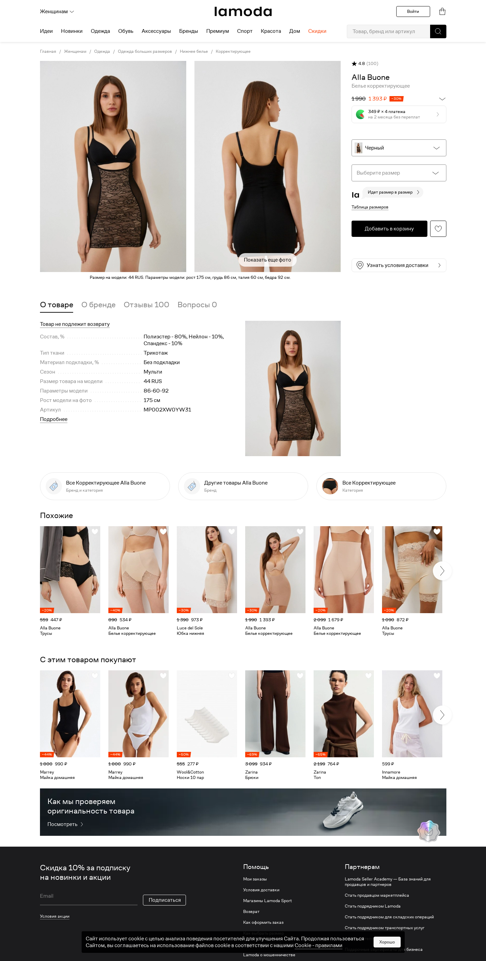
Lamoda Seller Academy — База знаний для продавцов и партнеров (388, 881)
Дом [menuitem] (294, 31)
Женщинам (57, 11)
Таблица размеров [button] (370, 207)
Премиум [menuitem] (217, 31)
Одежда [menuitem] (100, 31)
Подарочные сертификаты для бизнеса (384, 949)
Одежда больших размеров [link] (145, 51)
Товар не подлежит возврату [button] (75, 324)
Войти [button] (413, 11)
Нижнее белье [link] (194, 51)
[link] (243, 11)
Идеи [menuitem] (46, 31)
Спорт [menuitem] (245, 31)
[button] (438, 31)
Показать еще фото (267, 259)
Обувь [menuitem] (125, 31)
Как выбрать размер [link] (263, 933)
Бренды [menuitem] (188, 31)
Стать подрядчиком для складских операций (389, 917)
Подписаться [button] (165, 900)
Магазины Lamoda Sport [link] (267, 900)
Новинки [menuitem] (72, 31)
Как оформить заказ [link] (263, 922)
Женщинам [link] (75, 51)
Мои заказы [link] (255, 879)
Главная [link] (48, 51)
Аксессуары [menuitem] (156, 31)
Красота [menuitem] (271, 31)
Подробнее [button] (53, 419)
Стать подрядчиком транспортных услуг (384, 928)
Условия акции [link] (54, 916)
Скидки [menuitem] (317, 31)
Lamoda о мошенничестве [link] (269, 955)
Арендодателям (361, 938)
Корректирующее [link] (233, 51)
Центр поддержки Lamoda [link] (269, 944)
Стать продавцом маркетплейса (377, 895)
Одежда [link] (102, 51)
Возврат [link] (251, 911)
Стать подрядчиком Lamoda (373, 906)
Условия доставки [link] (261, 890)
